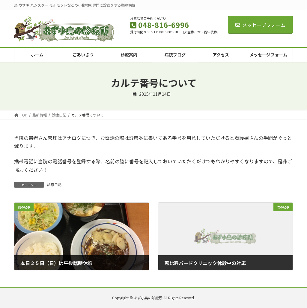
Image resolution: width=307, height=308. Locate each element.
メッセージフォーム (260, 25)
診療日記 (54, 184)
